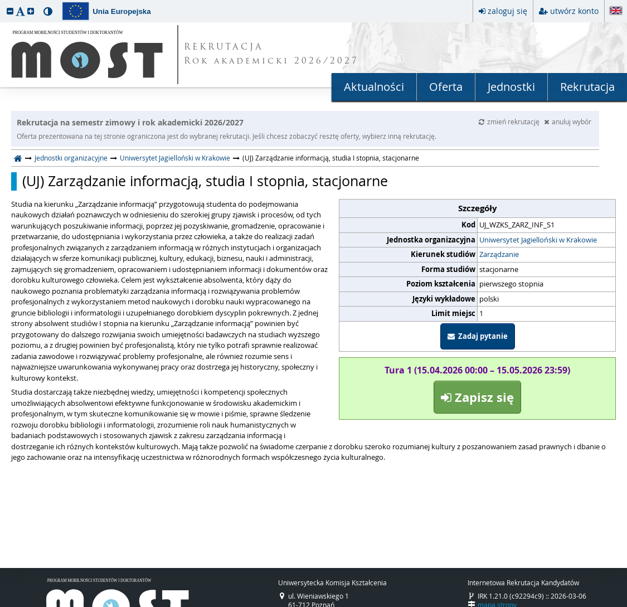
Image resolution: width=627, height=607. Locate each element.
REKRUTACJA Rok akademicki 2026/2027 (271, 54)
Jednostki (511, 86)
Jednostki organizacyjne (71, 157)
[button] (10, 11)
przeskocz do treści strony (3, 3)
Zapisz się (477, 397)
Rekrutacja (587, 86)
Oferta (446, 86)
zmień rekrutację (510, 121)
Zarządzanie (499, 254)
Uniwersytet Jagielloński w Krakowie (175, 157)
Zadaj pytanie (478, 336)
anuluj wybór (567, 121)
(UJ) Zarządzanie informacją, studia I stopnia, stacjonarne (205, 181)
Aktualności (374, 86)
